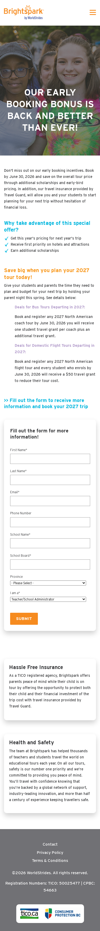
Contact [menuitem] (50, 844)
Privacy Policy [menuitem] (50, 852)
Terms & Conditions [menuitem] (50, 860)
